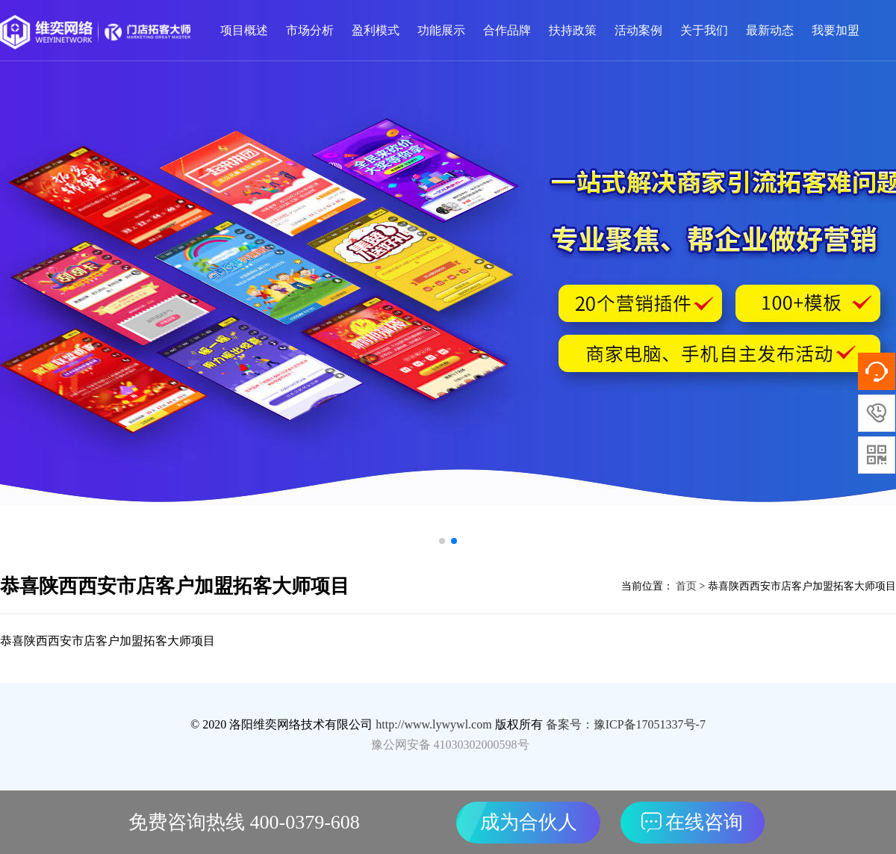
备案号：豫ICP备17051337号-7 (626, 724)
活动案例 (638, 30)
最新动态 (770, 30)
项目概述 (244, 30)
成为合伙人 (528, 822)
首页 (685, 586)
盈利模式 (375, 30)
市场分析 (310, 30)
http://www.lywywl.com (433, 724)
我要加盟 (835, 30)
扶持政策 (573, 30)
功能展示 (441, 30)
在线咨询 (692, 822)
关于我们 (704, 30)
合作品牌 (507, 30)
